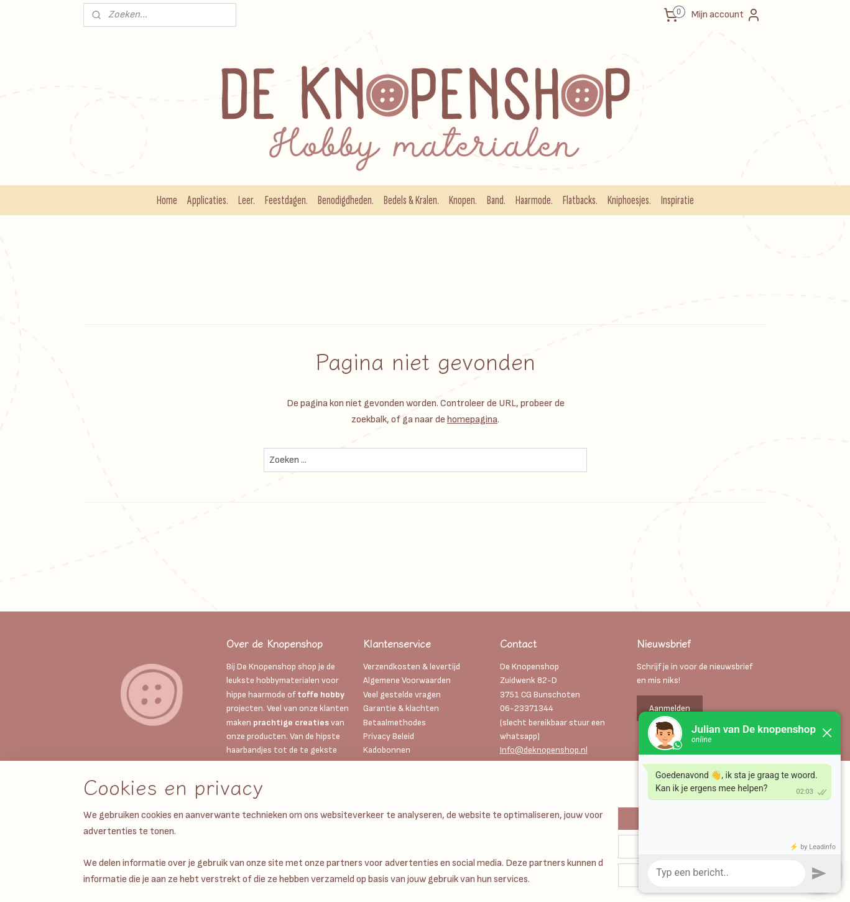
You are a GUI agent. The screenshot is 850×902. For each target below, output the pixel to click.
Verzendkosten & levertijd (411, 666)
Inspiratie (677, 200)
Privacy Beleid (388, 736)
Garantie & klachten (401, 708)
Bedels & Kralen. (411, 200)
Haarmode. (534, 200)
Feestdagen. (286, 200)
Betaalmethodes (394, 722)
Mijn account (726, 14)
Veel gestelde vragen (402, 694)
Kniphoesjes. (629, 200)
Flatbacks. (580, 200)
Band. (496, 200)
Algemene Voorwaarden (407, 680)
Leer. (246, 200)
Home (167, 200)
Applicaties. (207, 200)
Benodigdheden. (346, 200)
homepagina (472, 419)
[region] (343, 846)
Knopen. (463, 200)
